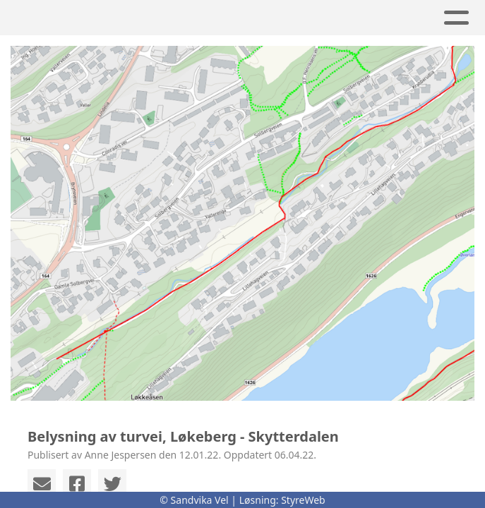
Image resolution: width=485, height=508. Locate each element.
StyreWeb (303, 500)
